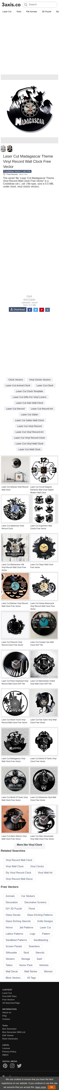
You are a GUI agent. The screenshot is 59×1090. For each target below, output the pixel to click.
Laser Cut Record (15, 408)
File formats (31, 11)
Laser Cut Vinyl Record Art (29, 432)
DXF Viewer (8, 1035)
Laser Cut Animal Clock (18, 385)
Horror (9, 927)
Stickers (10, 959)
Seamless (34, 946)
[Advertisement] (29, 44)
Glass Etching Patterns (40, 915)
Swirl (39, 959)
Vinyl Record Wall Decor (19, 879)
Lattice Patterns (14, 933)
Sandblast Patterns (16, 940)
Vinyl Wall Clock (15, 866)
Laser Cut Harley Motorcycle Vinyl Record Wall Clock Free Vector (42, 606)
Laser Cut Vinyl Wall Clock (29, 443)
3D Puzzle (46, 11)
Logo (32, 933)
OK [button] (51, 1087)
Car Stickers (28, 896)
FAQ (4, 1016)
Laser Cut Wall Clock (29, 449)
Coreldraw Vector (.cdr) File (17, 171)
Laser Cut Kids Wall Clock (29, 403)
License (6, 1048)
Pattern (46, 933)
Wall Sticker (30, 971)
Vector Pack (26, 965)
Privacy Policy (9, 1051)
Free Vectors (8, 999)
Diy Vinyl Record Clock (18, 872)
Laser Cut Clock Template (29, 391)
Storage (25, 959)
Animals (10, 896)
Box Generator (9, 1029)
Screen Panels (14, 946)
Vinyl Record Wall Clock (19, 860)
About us (6, 1012)
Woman (48, 971)
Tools (18, 11)
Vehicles (44, 965)
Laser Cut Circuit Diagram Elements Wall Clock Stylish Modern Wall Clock (42, 490)
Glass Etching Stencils (18, 921)
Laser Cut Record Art (42, 408)
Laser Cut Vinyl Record (29, 426)
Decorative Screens (35, 902)
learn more (40, 1087)
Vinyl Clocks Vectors (40, 379)
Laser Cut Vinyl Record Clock (29, 437)
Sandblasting (41, 940)
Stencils (40, 952)
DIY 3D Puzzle (14, 908)
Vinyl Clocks (29, 299)
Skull (26, 952)
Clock (29, 296)
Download (17, 309)
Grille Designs (45, 921)
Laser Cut (7, 11)
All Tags (31, 977)
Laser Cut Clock (45, 385)
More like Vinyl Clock (29, 844)
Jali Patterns (26, 927)
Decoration (12, 902)
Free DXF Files (9, 996)
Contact (6, 1019)
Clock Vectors (15, 379)
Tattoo (9, 965)
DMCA (5, 1055)
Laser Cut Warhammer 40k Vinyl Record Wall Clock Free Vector (14, 567)
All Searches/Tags (11, 1003)
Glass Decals (13, 915)
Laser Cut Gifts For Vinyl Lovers (29, 397)
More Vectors (13, 977)
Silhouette (11, 952)
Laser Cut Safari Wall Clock (29, 420)
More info (23, 174)
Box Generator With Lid (13, 1032)
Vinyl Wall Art (45, 872)
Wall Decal (12, 971)
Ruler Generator (10, 1039)
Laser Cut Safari (29, 414)
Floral (32, 908)
